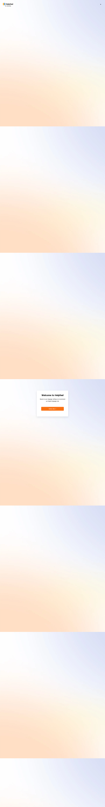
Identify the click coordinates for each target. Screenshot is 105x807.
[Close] (100, 4)
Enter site (52, 409)
